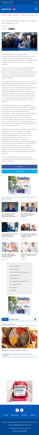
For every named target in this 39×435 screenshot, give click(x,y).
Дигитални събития (7, 2)
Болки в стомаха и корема (20, 272)
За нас (6, 415)
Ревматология (16, 284)
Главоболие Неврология (20, 281)
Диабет (14, 290)
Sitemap (32, 415)
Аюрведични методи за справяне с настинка (14, 350)
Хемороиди (15, 266)
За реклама (14, 415)
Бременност (16, 278)
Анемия (14, 287)
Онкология (15, 269)
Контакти (24, 415)
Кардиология (16, 275)
